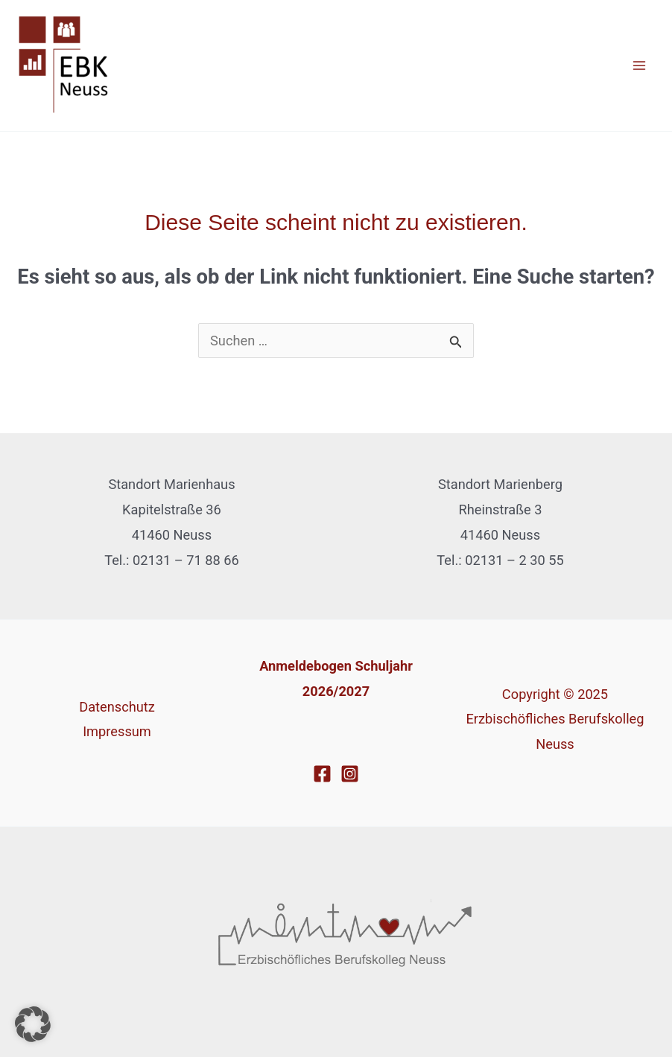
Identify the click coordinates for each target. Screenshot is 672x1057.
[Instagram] (349, 773)
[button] (33, 1024)
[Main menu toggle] (639, 65)
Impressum (117, 731)
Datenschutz (117, 707)
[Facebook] (322, 773)
